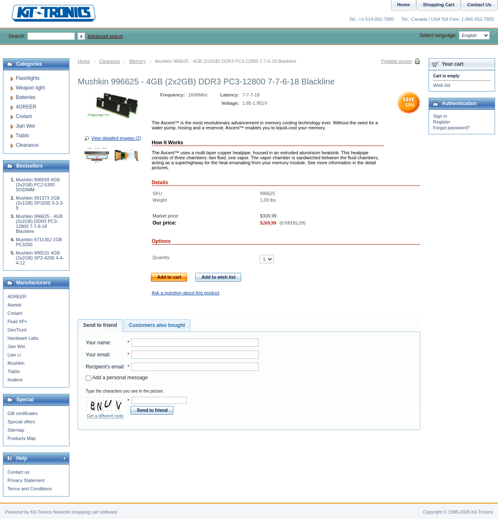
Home (84, 61)
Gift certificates (22, 413)
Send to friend (100, 325)
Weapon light (30, 88)
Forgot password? (451, 127)
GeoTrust (16, 329)
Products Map (21, 438)
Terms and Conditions (29, 488)
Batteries (25, 97)
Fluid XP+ (17, 321)
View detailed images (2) (116, 138)
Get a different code (105, 416)
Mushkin (16, 363)
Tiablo (22, 135)
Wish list (441, 85)
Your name (98, 343)
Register (441, 121)
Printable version (396, 61)
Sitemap (15, 430)
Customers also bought (157, 325)
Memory (137, 61)
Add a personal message (117, 378)
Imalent (14, 379)
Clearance (109, 61)
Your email (97, 355)
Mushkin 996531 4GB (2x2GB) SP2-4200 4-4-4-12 (40, 257)
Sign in (440, 116)
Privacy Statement (25, 480)
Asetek (14, 304)
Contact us (18, 472)
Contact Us (479, 4)
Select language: (455, 35)
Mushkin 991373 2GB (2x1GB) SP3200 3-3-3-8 (40, 202)
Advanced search (105, 36)
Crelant (24, 116)
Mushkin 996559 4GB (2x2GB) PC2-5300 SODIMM (38, 184)
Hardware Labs (23, 338)
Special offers (21, 421)
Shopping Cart (438, 4)
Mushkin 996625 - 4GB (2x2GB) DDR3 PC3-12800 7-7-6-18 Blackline (39, 224)
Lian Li (14, 354)
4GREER (26, 107)
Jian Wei (25, 126)
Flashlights (27, 78)
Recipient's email (104, 367)
